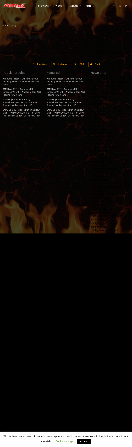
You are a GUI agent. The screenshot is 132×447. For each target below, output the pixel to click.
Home (5, 25)
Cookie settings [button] (64, 441)
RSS (82, 64)
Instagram (63, 64)
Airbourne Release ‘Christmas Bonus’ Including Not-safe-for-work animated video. (21, 81)
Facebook (42, 64)
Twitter (98, 64)
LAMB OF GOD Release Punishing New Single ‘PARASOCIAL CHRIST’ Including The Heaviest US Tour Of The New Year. (21, 112)
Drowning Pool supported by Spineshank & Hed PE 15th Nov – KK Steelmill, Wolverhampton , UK (20, 102)
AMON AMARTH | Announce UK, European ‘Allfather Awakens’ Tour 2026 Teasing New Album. (22, 92)
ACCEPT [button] (84, 441)
